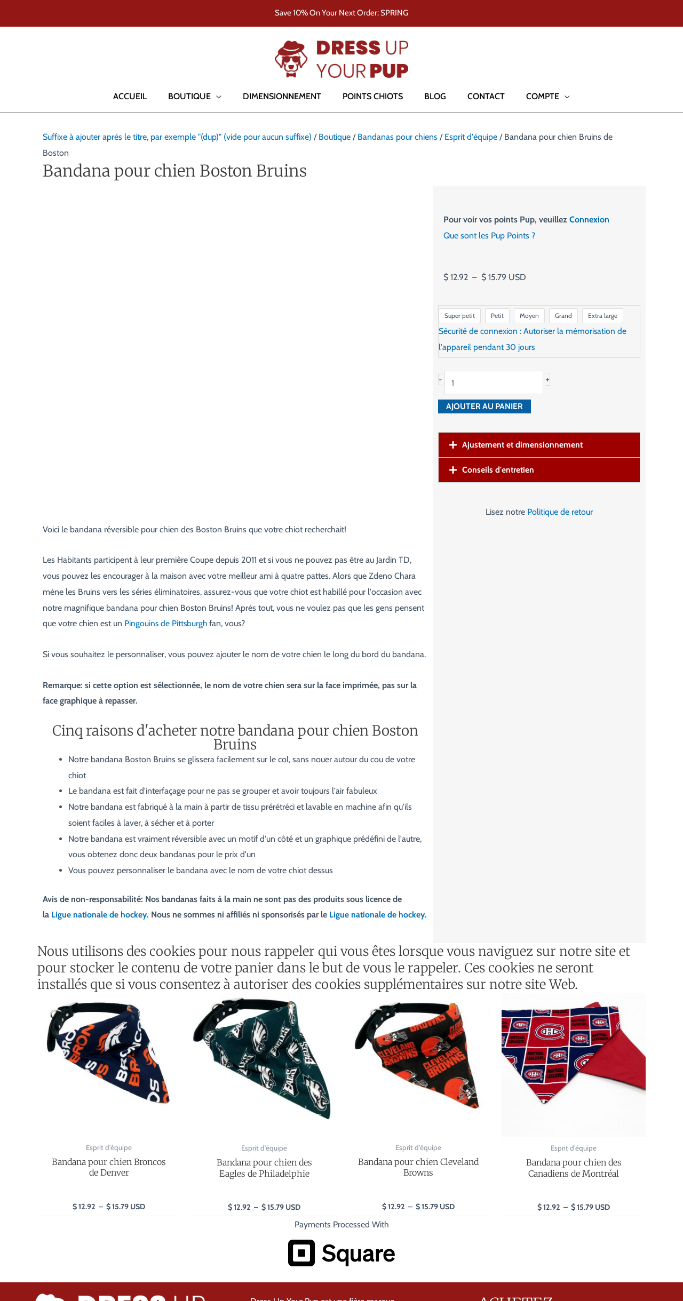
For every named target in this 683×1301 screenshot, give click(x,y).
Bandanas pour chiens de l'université (543, 1103)
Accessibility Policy (630, 1251)
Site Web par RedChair (153, 1251)
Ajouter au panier (486, 407)
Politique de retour (560, 512)
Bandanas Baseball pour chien (532, 1071)
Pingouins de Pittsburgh (166, 320)
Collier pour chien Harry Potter (532, 1119)
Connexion (589, 219)
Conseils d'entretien (498, 470)
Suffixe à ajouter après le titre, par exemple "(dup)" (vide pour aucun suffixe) (177, 137)
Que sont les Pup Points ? (489, 235)
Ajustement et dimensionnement (523, 445)
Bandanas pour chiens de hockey (537, 1087)
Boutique (335, 137)
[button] (23, 59)
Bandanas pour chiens (398, 137)
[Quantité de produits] (497, 383)
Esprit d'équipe (470, 137)
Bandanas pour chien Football (532, 1055)
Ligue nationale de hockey (99, 611)
